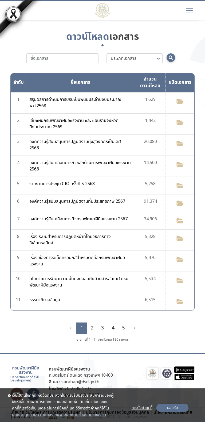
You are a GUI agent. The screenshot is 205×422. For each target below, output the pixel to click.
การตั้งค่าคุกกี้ (142, 408)
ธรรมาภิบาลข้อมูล (44, 300)
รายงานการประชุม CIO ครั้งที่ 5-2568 (62, 184)
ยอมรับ (172, 408)
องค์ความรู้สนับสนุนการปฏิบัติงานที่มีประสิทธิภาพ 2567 (77, 201)
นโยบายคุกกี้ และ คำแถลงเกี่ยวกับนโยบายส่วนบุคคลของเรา (59, 415)
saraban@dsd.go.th (80, 382)
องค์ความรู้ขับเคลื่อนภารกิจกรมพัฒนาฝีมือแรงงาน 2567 (78, 219)
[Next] (134, 328)
